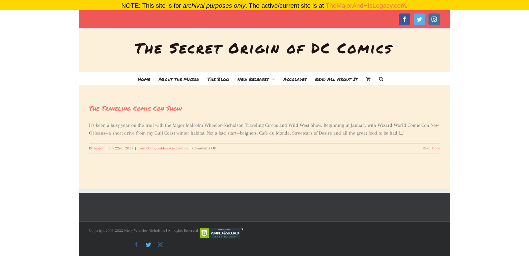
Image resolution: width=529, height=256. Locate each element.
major (99, 148)
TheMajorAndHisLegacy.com (366, 5)
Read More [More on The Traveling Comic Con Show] (431, 148)
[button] (381, 78)
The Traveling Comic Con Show (135, 108)
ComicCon (146, 148)
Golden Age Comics (172, 148)
